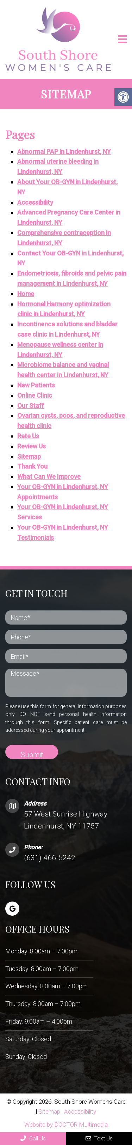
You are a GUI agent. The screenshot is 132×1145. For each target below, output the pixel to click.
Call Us (33, 1138)
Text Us (99, 1138)
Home (25, 293)
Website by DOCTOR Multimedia (66, 1124)
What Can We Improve (49, 476)
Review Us (31, 446)
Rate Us (28, 436)
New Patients (36, 385)
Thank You (32, 466)
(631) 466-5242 (49, 858)
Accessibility (35, 202)
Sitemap (29, 456)
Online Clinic (34, 395)
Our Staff (30, 405)
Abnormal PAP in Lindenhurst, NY (64, 151)
